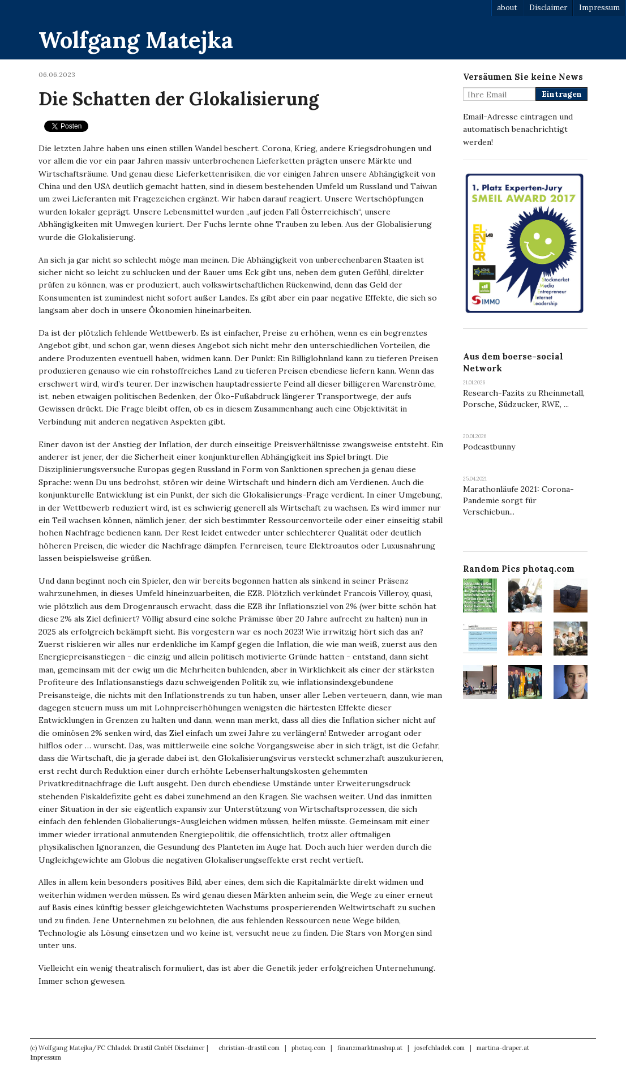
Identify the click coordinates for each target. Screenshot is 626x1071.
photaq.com (308, 1048)
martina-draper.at (503, 1048)
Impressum (599, 7)
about (507, 7)
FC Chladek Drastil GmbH (135, 1048)
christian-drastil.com (249, 1048)
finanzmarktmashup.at (369, 1048)
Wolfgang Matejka (135, 39)
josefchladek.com (439, 1048)
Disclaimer (548, 7)
